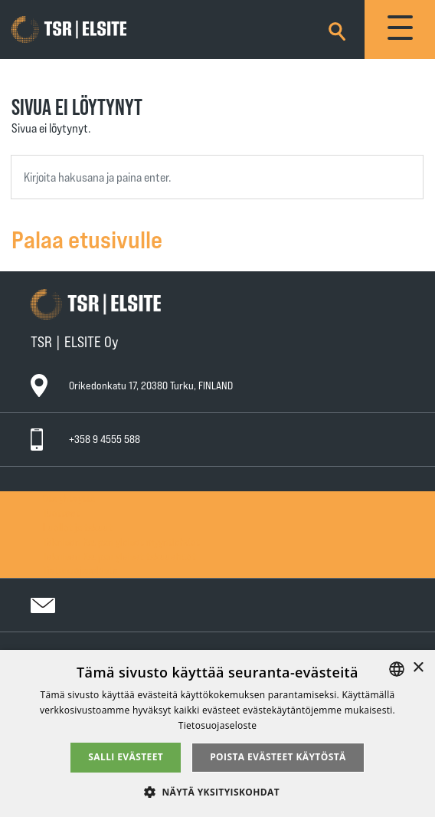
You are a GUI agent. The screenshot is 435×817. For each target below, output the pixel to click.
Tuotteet (61, 512)
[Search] (337, 29)
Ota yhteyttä (69, 497)
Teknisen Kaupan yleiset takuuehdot (119, 556)
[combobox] (217, 177)
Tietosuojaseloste (80, 569)
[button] (217, 791)
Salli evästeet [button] (125, 756)
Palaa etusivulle (86, 238)
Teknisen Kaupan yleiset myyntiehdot (121, 541)
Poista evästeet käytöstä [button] (278, 756)
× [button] (418, 668)
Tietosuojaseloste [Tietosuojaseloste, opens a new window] (217, 725)
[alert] (217, 733)
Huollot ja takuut (78, 526)
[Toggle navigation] (400, 29)
